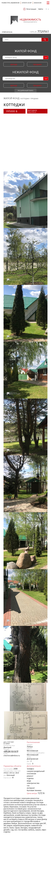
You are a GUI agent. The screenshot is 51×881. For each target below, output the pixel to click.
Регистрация (31, 9)
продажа (37, 64)
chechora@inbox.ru (12, 755)
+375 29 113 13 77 (11, 751)
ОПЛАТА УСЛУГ (27, 3)
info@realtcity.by (7, 32)
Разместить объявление (11, 3)
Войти (40, 9)
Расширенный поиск (25, 90)
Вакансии (37, 3)
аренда (13, 64)
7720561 (39, 31)
